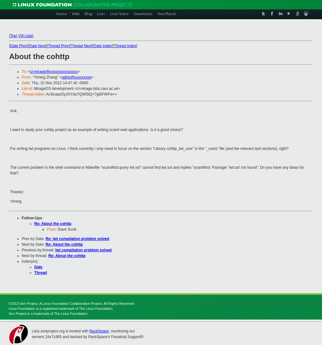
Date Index (103, 46)
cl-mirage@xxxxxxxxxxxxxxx (54, 71)
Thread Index (125, 46)
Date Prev (18, 46)
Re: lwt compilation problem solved (77, 239)
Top (13, 36)
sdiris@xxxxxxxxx (76, 77)
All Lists (25, 36)
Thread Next (81, 46)
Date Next (37, 46)
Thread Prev (58, 46)
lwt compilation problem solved (83, 250)
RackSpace (98, 331)
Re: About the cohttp (52, 224)
